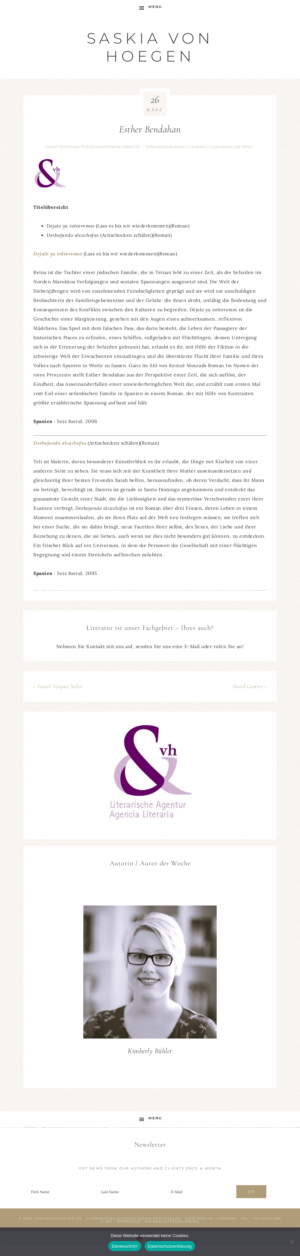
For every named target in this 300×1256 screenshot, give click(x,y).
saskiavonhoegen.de (58, 1218)
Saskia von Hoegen (150, 47)
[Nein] (291, 1241)
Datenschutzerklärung (172, 1221)
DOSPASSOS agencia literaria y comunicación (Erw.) (199, 147)
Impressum (128, 1221)
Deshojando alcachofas (59, 443)
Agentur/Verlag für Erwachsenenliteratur (92, 147)
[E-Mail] (200, 1191)
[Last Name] (130, 1191)
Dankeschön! (125, 1246)
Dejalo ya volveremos (57, 254)
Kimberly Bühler (150, 1051)
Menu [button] (155, 7)
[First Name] (60, 1191)
